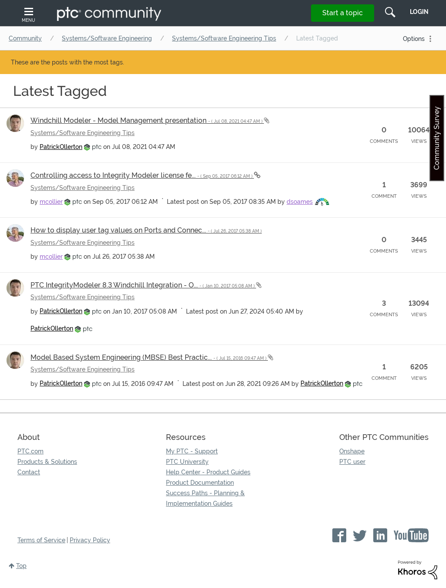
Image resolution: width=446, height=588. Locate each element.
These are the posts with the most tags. (67, 62)
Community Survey (436, 138)
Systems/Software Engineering (107, 38)
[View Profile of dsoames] (300, 201)
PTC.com (30, 451)
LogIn (419, 11)
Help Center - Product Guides (208, 472)
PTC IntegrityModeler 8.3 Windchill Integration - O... (143, 285)
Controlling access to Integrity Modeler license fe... (142, 175)
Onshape (352, 451)
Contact (28, 472)
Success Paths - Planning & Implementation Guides (205, 498)
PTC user (352, 461)
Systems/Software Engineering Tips (224, 38)
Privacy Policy (90, 540)
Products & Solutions (47, 461)
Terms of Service (41, 540)
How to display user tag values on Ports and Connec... (146, 230)
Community (25, 38)
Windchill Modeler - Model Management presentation (147, 120)
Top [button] (21, 565)
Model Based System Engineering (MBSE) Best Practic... (149, 357)
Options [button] (414, 38)
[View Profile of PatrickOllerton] (61, 146)
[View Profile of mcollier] (51, 201)
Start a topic (342, 13)
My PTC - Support (192, 451)
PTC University (187, 461)
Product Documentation (200, 482)
